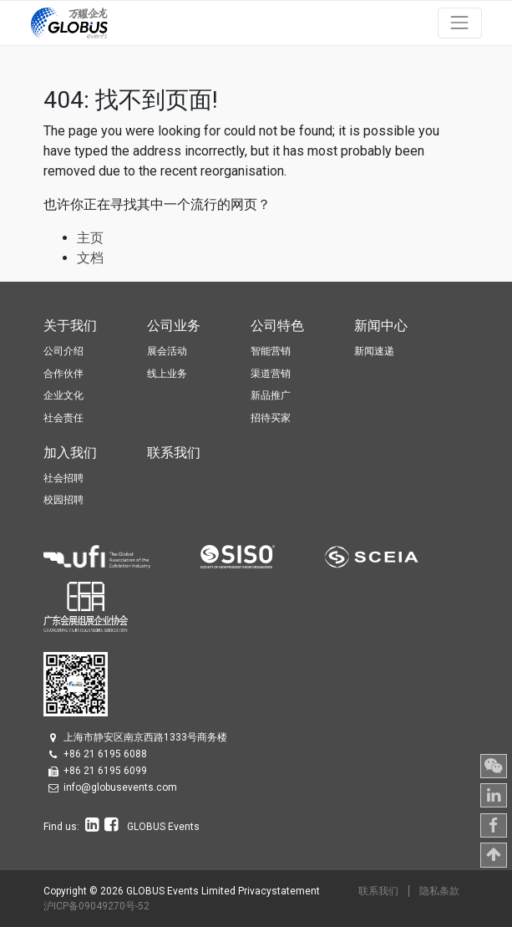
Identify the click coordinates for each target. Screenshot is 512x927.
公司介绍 (63, 351)
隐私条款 (439, 891)
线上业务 (167, 373)
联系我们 (378, 891)
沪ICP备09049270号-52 (96, 906)
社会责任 (63, 418)
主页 (90, 238)
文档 (90, 258)
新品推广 (271, 395)
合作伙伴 (63, 373)
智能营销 (271, 351)
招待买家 (271, 418)
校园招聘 (63, 500)
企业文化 (63, 395)
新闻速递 (374, 351)
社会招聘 (63, 478)
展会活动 (167, 351)
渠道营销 (271, 373)
